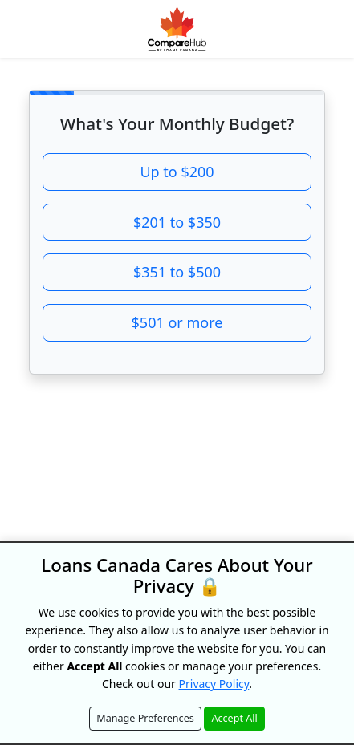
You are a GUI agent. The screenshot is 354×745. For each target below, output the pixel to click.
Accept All (234, 718)
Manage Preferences (145, 718)
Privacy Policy (214, 683)
